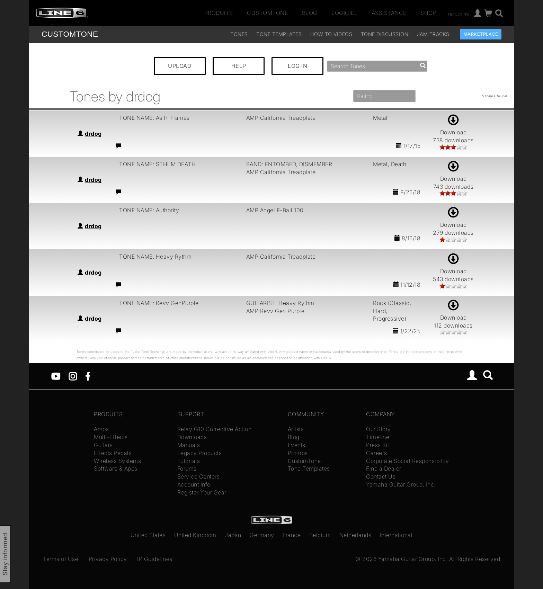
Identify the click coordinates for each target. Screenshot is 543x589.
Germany (262, 535)
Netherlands (355, 535)
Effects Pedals (113, 452)
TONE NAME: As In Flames (154, 117)
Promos (298, 452)
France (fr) (459, 14)
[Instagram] (73, 375)
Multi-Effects (111, 437)
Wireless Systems (117, 460)
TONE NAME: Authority (149, 210)
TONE (70, 34)
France (292, 535)
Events (296, 444)
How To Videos (331, 34)
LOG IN (297, 65)
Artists (296, 429)
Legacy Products (199, 452)
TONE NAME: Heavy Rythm (155, 256)
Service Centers (198, 476)
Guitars (103, 444)
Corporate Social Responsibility (407, 460)
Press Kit (377, 444)
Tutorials (188, 460)
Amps (101, 429)
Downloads (192, 437)
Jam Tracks (433, 34)
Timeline (377, 437)
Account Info (194, 484)
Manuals (188, 444)
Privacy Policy (108, 558)
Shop (428, 12)
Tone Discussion (385, 34)
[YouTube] (56, 375)
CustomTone (267, 12)
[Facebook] (88, 375)
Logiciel (344, 12)
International (396, 535)
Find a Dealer (383, 468)
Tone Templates (279, 34)
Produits (218, 12)
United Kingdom (195, 535)
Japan (233, 535)
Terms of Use (60, 558)
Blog (310, 12)
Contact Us (380, 476)
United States (148, 535)
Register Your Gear (201, 492)
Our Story (378, 429)
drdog (93, 133)
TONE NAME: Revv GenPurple (159, 303)
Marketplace (480, 34)
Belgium (320, 535)
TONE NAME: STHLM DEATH (157, 164)
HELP (238, 65)
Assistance (389, 12)
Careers (376, 452)
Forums (187, 468)
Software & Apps (115, 468)
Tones (239, 34)
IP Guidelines (154, 558)
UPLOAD (180, 65)
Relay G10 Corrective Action (214, 429)
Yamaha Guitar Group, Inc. (401, 484)
